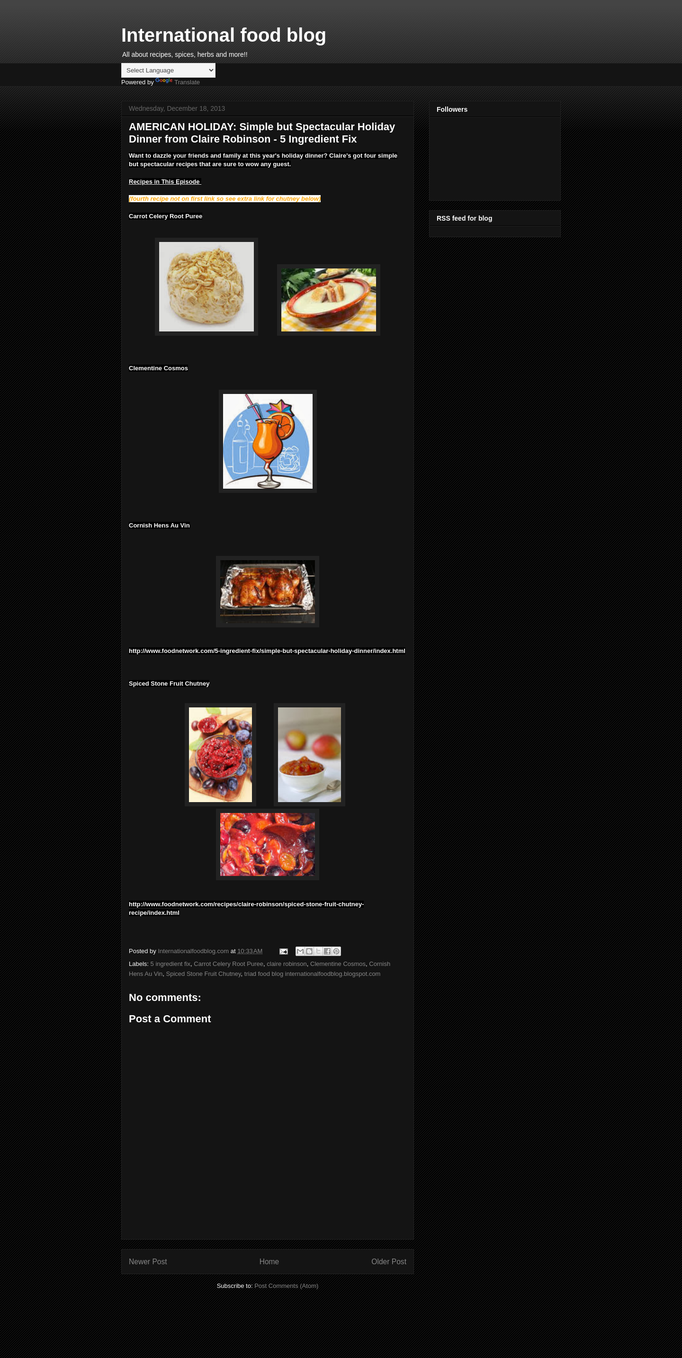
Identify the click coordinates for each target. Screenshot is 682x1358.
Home (269, 1262)
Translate (177, 82)
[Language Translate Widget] (168, 70)
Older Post (388, 1262)
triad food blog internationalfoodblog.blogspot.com (312, 973)
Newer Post (148, 1262)
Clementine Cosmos (338, 963)
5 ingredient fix (171, 963)
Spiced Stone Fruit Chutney (203, 973)
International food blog (223, 35)
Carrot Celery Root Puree (228, 963)
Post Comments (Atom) (286, 1285)
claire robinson (287, 963)
